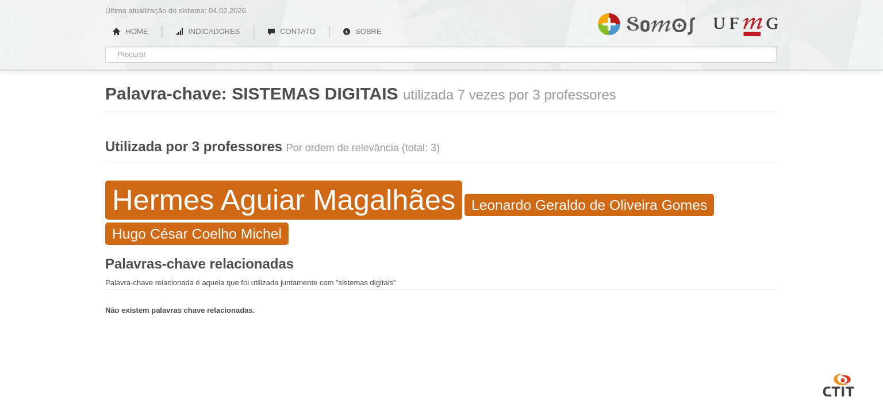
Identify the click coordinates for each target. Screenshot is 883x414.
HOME (130, 31)
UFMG (745, 26)
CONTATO (291, 31)
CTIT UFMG (838, 383)
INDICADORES (207, 31)
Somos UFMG (646, 22)
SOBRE (362, 31)
